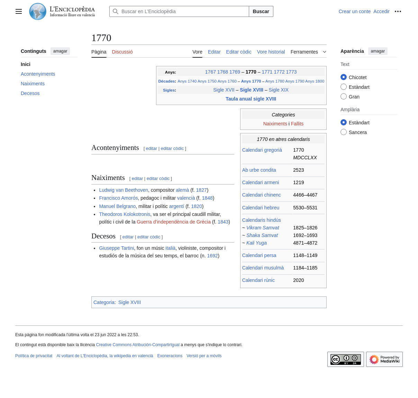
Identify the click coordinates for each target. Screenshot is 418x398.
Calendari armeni (260, 182)
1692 (212, 255)
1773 (291, 72)
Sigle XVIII (252, 90)
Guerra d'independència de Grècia (174, 222)
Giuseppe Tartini (116, 248)
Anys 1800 (314, 81)
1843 (223, 222)
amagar (60, 51)
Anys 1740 (187, 81)
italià (170, 248)
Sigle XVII (223, 90)
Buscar (261, 11)
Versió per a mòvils (204, 355)
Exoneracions (170, 355)
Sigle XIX (279, 90)
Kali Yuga (256, 243)
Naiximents (275, 123)
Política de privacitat (33, 355)
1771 (267, 72)
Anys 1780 (274, 81)
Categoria (104, 302)
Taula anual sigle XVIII (251, 99)
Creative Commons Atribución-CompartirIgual (137, 344)
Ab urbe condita (259, 170)
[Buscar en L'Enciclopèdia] (179, 11)
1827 (201, 190)
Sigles (169, 90)
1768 (222, 72)
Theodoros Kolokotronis (124, 214)
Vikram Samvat (262, 227)
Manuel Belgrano (117, 206)
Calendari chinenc (261, 195)
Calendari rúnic (258, 280)
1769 (234, 72)
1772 (279, 72)
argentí (176, 206)
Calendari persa (259, 255)
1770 (252, 72)
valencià (186, 198)
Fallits (297, 123)
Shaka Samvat (262, 235)
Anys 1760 (227, 81)
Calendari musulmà (263, 268)
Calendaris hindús (261, 220)
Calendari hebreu (260, 207)
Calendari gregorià (262, 150)
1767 (210, 72)
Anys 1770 (251, 81)
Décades (166, 81)
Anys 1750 (207, 81)
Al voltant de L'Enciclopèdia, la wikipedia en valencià (104, 355)
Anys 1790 (294, 81)
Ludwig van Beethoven (123, 190)
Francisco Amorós (118, 198)
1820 (196, 206)
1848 (207, 198)
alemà (182, 190)
